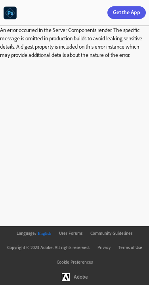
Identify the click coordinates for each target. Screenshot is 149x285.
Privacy (104, 247)
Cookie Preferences (75, 262)
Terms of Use (130, 247)
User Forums (70, 233)
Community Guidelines (111, 233)
